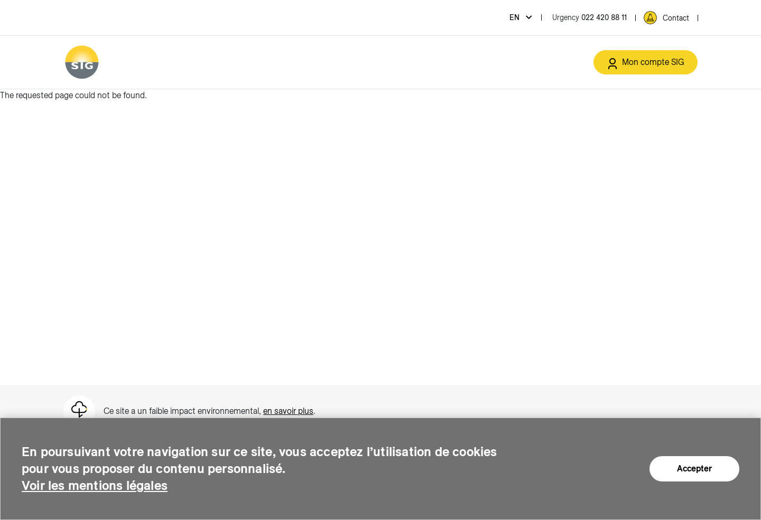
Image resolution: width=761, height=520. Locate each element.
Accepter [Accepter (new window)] (694, 469)
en (515, 17)
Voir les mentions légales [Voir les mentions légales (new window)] (95, 485)
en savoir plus (288, 411)
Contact (676, 18)
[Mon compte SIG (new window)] (645, 62)
